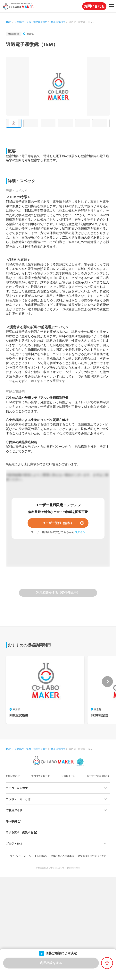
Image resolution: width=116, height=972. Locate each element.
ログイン (79, 532)
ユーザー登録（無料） (58, 523)
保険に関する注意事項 (62, 856)
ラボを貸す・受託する (19, 832)
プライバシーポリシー (21, 856)
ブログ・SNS (14, 843)
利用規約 (42, 856)
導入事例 (11, 821)
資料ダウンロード (40, 775)
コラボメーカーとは (18, 799)
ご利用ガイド (14, 810)
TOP (8, 22)
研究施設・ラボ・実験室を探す (30, 22)
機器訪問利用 (58, 22)
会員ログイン (68, 775)
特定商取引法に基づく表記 (92, 856)
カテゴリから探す (17, 788)
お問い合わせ (94, 6)
